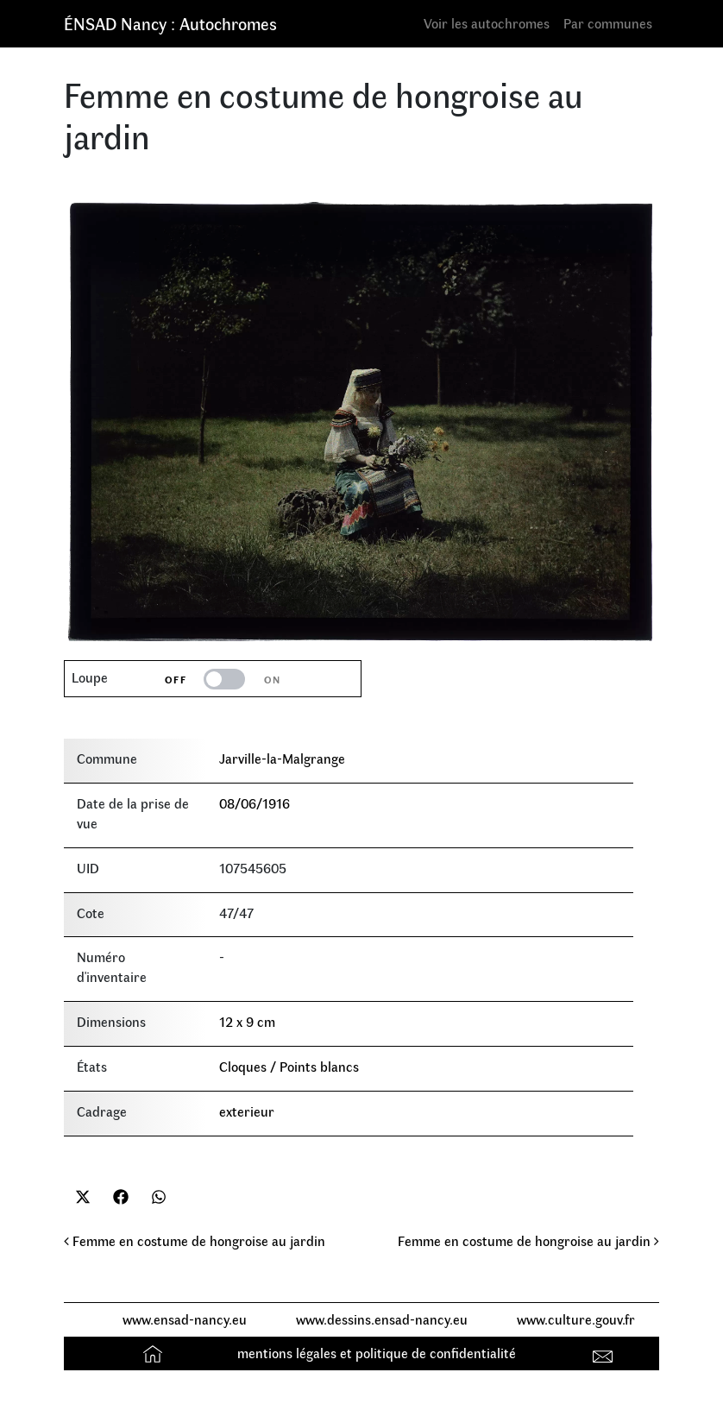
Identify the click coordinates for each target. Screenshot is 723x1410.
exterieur (246, 1111)
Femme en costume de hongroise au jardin (194, 1240)
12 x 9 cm (247, 1021)
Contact (605, 1353)
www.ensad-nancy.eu (185, 1319)
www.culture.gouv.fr (576, 1319)
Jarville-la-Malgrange (282, 758)
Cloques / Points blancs (289, 1066)
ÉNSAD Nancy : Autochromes (170, 23)
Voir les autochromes (487, 23)
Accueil (155, 1353)
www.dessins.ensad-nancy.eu (382, 1319)
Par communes (607, 23)
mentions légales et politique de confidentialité (376, 1353)
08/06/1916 (254, 803)
